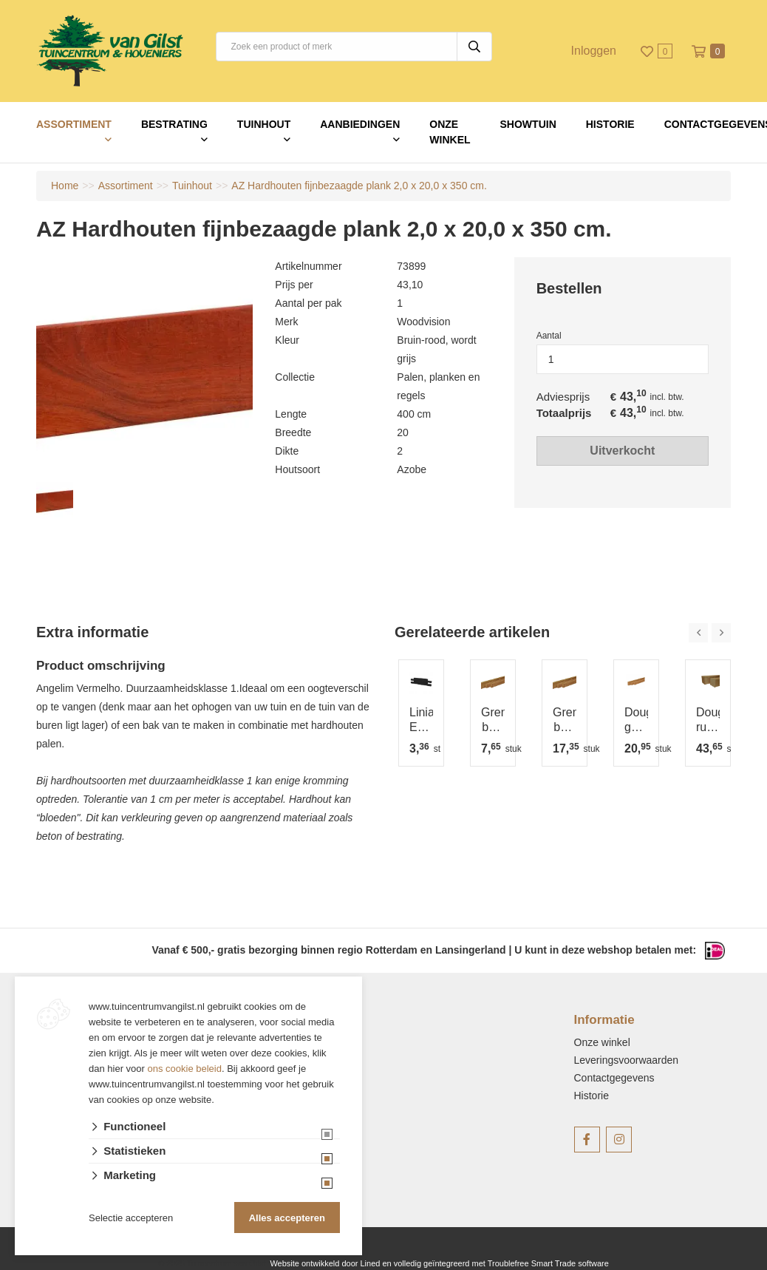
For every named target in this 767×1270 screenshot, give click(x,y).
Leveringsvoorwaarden (626, 1060)
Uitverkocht (622, 450)
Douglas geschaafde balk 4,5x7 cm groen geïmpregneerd (636, 720)
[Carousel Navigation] (710, 632)
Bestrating (174, 124)
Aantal (549, 335)
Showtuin (528, 124)
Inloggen (593, 50)
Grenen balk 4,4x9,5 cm (564, 720)
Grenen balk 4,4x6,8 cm (493, 720)
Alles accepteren (287, 1217)
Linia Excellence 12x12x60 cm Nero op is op (421, 720)
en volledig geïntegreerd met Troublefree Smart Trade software (495, 1263)
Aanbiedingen (360, 124)
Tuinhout (263, 124)
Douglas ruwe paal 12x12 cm (708, 720)
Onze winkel (449, 132)
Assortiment (74, 124)
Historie (610, 124)
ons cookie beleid (185, 1068)
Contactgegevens (614, 1078)
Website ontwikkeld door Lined (325, 1263)
